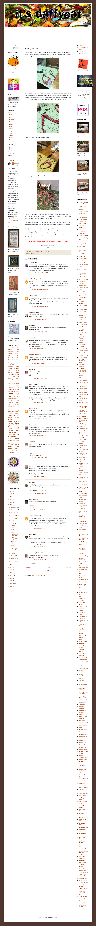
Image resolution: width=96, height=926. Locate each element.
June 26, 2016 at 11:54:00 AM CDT (38, 306)
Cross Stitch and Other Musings (83, 391)
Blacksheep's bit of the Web (83, 298)
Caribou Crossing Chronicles (83, 345)
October (13, 512)
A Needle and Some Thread (82, 222)
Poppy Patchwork (83, 657)
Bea (30, 325)
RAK (17, 419)
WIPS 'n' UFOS (83, 889)
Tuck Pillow (16, 440)
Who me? (13, 450)
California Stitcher (81, 341)
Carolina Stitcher (83, 350)
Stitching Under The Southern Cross (83, 771)
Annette (11, 128)
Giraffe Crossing (83, 472)
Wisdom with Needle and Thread (82, 892)
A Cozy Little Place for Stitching (82, 207)
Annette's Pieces (83, 258)
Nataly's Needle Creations (83, 599)
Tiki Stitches (82, 860)
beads (17, 351)
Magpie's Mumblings (82, 558)
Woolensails (82, 902)
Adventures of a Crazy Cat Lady (83, 232)
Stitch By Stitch (83, 729)
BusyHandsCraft (83, 322)
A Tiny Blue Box (14, 542)
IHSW (15, 396)
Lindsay (11, 122)
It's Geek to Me (83, 493)
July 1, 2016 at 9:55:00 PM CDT (37, 510)
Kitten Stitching (83, 523)
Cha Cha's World (83, 355)
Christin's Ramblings (81, 365)
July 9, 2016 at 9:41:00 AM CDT (37, 559)
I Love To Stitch (83, 485)
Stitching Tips (15, 432)
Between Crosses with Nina (83, 288)
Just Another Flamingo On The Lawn (83, 505)
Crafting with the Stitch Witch (83, 383)
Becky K (11, 119)
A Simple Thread (83, 229)
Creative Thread (83, 388)
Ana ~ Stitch (82, 254)
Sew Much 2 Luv (83, 714)
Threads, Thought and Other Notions (83, 852)
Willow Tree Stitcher (82, 885)
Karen (31, 464)
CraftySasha (82, 386)
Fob (18, 382)
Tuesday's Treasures (13, 442)
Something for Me (83, 722)
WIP (17, 450)
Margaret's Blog (83, 569)
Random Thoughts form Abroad (83, 675)
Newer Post (28, 567)
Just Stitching (82, 509)
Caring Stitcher (83, 348)
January (13, 561)
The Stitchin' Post (83, 827)
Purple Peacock (83, 666)
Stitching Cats (82, 742)
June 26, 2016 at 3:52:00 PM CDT (38, 363)
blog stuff (13, 355)
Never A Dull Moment (82, 625)
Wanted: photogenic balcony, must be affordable (14, 536)
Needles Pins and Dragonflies (83, 617)
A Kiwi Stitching (83, 219)
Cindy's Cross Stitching (82, 374)
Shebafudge (82, 720)
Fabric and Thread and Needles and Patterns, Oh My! (83, 433)
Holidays (16, 391)
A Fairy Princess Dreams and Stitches (83, 213)
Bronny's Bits (82, 317)
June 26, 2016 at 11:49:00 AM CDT (38, 289)
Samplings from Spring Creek (83, 696)
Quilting (10, 419)
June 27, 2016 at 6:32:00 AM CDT (38, 378)
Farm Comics (15, 378)
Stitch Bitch (82, 727)
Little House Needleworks (82, 548)
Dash (17, 370)
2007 (11, 586)
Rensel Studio (82, 678)
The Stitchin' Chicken (82, 824)
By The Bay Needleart (82, 337)
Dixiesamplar (82, 416)
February (14, 558)
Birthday (10, 353)
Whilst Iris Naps (83, 878)
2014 (11, 567)
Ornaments (10, 411)
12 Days (11, 347)
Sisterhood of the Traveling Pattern (13, 426)
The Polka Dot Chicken (82, 820)
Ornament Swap (13, 410)
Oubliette (81, 643)
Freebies (81, 51)
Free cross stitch (13, 384)
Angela (11, 131)
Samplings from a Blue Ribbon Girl (83, 692)
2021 (11, 491)
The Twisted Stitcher (82, 841)
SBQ (12, 423)
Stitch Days (82, 732)
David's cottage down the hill (83, 407)
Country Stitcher (83, 380)
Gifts (17, 387)
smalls (17, 428)
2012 (11, 573)
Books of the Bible (13, 359)
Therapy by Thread (82, 845)
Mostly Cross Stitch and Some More (83, 586)
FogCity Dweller (83, 457)
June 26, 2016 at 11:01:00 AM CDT (38, 273)
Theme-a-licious (12, 436)
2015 (11, 564)
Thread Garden (83, 849)
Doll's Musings (83, 424)
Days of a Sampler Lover (83, 410)
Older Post (68, 567)
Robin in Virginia (34, 279)
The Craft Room (83, 801)
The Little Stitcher (83, 817)
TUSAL (11, 444)
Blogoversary (11, 357)
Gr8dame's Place (83, 475)
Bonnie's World (83, 311)
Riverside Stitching (81, 681)
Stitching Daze (82, 745)
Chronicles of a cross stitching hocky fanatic (83, 370)
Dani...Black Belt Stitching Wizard (83, 403)
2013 (11, 570)
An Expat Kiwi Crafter (82, 251)
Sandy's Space (82, 702)
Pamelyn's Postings (81, 646)
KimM (31, 369)
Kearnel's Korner (83, 519)
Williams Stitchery (83, 882)
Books (17, 357)
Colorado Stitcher (83, 378)
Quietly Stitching (83, 668)
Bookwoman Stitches (82, 314)
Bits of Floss (82, 291)
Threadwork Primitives (82, 857)
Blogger (55, 917)
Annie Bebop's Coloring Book (83, 261)
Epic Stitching (82, 426)
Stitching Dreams (83, 749)
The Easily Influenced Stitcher (81, 805)
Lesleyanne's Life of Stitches (83, 538)
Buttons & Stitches (81, 329)
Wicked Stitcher (83, 880)
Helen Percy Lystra (34, 553)
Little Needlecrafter (82, 552)
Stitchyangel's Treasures (82, 784)
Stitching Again (83, 740)
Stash (9, 432)
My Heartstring (83, 592)
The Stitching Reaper (82, 834)
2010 (11, 578)
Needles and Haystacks (82, 609)
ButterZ (81, 326)
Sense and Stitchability (82, 707)
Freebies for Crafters (82, 460)
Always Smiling (83, 244)
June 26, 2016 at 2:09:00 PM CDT (38, 332)
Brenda (31, 425)
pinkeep (17, 417)
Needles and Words (82, 613)
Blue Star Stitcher (83, 309)
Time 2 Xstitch (82, 862)
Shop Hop (10, 425)
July (12, 520)
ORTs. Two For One (14, 549)
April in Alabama (83, 264)
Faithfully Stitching (81, 442)
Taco (17, 434)
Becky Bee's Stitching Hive (82, 284)
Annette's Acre (82, 256)
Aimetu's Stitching (83, 235)
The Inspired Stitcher (82, 814)
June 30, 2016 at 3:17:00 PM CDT (38, 493)
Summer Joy (11, 434)
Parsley (11, 137)
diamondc (32, 499)
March (13, 556)
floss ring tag (13, 382)
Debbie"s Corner (83, 414)
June (12, 523)
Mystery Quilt (12, 406)
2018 (11, 499)
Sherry (31, 482)
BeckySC (11, 115)
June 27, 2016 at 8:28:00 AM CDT (38, 402)
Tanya (11, 133)
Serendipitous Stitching (82, 711)
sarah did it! (82, 704)
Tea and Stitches (83, 795)
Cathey (11, 117)
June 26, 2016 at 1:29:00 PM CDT (38, 319)
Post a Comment (31, 563)
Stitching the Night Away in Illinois (82, 765)
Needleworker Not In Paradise (83, 621)
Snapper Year (13, 430)
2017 (11, 502)
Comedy (10, 363)
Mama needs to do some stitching (83, 566)
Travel (9, 438)
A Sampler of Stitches (82, 226)
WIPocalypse (11, 452)
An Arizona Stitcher (82, 247)
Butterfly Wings (83, 324)
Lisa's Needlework (82, 545)
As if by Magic (82, 267)
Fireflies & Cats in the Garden (83, 454)
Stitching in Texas (83, 759)
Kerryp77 (32, 262)
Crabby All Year (13, 369)
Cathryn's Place (83, 353)
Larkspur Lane (83, 532)
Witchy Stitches (83, 896)
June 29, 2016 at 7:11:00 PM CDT (38, 458)
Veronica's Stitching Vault (82, 869)
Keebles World (82, 521)
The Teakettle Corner (82, 838)
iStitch (80, 491)
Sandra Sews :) (83, 699)
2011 (11, 575)
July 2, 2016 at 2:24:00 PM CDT (37, 528)
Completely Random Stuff (13, 366)
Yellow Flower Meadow (82, 905)
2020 (11, 494)
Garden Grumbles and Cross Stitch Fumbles (83, 465)
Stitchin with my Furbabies (83, 737)
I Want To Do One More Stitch (83, 488)
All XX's (81, 241)
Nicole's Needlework (82, 628)
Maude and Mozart (82, 576)
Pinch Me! (14, 545)
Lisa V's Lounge (83, 542)
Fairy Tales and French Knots (83, 438)
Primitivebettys (83, 659)
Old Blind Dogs (15, 408)
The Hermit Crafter (82, 810)
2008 (11, 583)
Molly (17, 404)
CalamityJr (32, 312)
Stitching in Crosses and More (83, 756)
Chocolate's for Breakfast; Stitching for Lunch (83, 360)
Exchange (11, 374)
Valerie (11, 135)
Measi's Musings (83, 582)
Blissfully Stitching (81, 302)
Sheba (17, 423)
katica (31, 534)
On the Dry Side (83, 641)
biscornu (17, 353)
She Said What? (83, 53)
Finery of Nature (12, 380)
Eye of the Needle (83, 428)
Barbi (10, 140)
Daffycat (33, 251)
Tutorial (17, 444)
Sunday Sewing (13, 526)
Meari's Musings (83, 579)
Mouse (31, 338)
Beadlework (82, 281)
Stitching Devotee (83, 747)
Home (48, 567)
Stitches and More (83, 734)
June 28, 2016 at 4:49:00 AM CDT (38, 419)
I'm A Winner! (14, 529)
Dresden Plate (13, 372)
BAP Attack (82, 277)
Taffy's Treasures (83, 787)
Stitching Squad (83, 761)
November (14, 510)
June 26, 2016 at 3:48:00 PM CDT (38, 348)
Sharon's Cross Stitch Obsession (83, 717)
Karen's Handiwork (82, 515)
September (14, 515)
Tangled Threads (83, 793)
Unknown (32, 295)
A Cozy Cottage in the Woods (83, 203)
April (12, 553)
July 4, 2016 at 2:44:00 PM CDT (37, 547)
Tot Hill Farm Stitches (82, 865)
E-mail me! (11, 72)
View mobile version (48, 571)
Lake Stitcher (82, 529)
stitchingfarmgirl (83, 778)
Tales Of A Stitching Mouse (83, 790)
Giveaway (31, 253)
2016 (11, 504)
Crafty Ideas (11, 370)
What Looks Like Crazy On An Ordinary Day (83, 874)
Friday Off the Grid (13, 385)
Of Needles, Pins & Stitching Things (83, 637)
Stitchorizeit (82, 781)
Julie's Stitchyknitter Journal (82, 499)
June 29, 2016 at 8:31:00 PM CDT (38, 476)
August (13, 518)
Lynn (30, 441)
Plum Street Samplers (82, 654)
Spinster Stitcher (83, 725)
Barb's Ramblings (83, 279)
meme (13, 402)
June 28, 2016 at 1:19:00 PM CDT (38, 435)
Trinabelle (32, 384)
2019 (11, 496)
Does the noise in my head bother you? (83, 420)
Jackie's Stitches (83, 495)
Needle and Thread (82, 603)
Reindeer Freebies (13, 421)
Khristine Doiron (34, 354)
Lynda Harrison (33, 515)
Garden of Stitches (81, 469)
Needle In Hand (83, 606)
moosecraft (32, 408)
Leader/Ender (13, 398)
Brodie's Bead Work (13, 361)
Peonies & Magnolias (81, 650)
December (14, 507)
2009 (11, 581)
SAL (9, 423)
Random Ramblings (81, 671)
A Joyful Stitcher (83, 217)
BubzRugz (81, 320)
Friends (10, 387)
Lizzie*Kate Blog (83, 556)
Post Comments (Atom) (38, 575)
